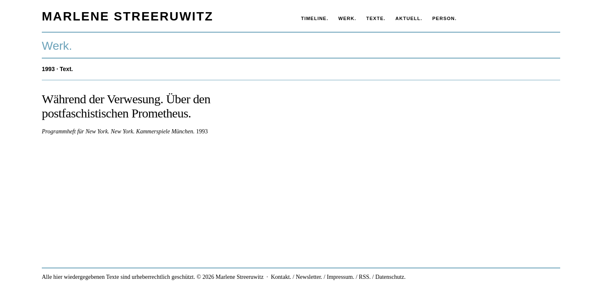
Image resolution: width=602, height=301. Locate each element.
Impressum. (341, 277)
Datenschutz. (390, 277)
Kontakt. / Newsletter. (296, 277)
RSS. (364, 277)
